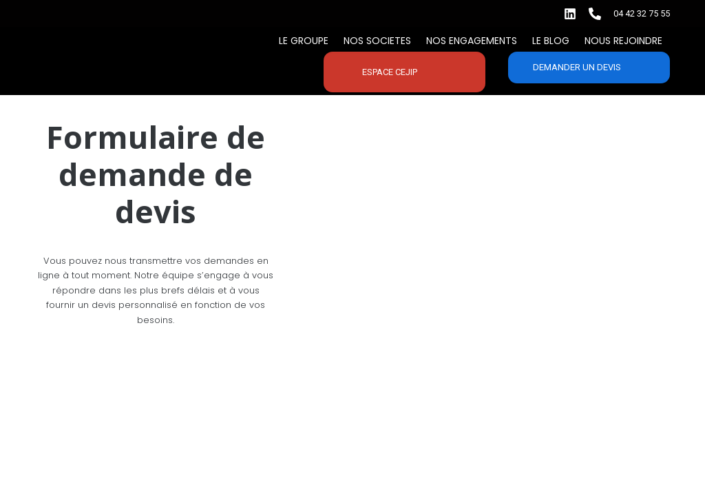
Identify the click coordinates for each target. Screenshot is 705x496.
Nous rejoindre (623, 41)
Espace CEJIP (389, 72)
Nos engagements (471, 41)
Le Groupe (303, 41)
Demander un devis (577, 67)
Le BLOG (550, 41)
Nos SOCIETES (377, 41)
